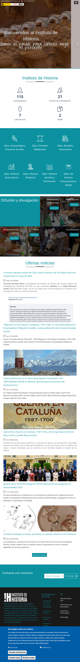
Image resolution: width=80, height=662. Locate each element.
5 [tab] (46, 69)
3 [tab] (40, 69)
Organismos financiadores (65, 612)
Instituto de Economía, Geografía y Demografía (47, 604)
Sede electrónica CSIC (65, 599)
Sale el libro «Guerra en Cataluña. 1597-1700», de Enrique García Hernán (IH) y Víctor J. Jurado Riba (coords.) (38, 433)
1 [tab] (34, 69)
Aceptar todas (14, 658)
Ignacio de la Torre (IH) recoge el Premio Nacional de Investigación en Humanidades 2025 (37, 485)
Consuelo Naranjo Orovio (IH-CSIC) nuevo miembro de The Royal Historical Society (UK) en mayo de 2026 (39, 274)
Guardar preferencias (17, 652)
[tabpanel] (40, 34)
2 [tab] (37, 69)
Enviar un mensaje (52, 576)
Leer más (54, 208)
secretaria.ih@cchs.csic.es (11, 1)
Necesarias (14, 647)
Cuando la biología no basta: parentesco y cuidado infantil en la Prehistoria (39, 534)
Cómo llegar (69, 576)
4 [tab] (43, 69)
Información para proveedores (66, 606)
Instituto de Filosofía (47, 612)
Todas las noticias (39, 555)
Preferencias (46, 647)
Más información (41, 643)
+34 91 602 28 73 (29, 1)
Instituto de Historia (47, 618)
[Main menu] (76, 2)
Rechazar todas (28, 658)
